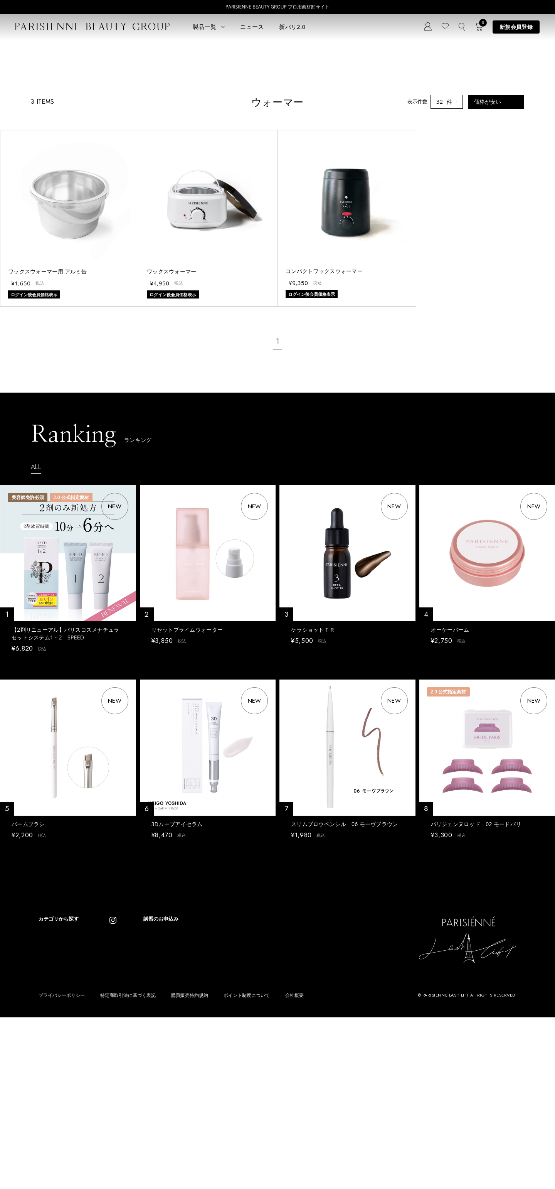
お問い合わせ (184, 1093)
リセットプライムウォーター (187, 750)
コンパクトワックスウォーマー (324, 391)
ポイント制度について (247, 1167)
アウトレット (113, 1120)
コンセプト (181, 1059)
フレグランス (54, 1132)
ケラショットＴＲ (313, 750)
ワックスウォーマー (172, 391)
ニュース (252, 26)
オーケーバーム (450, 750)
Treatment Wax (264, 1108)
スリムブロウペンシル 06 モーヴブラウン (344, 948)
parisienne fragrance (270, 1120)
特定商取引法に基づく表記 (128, 1167)
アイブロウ (51, 1108)
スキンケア (110, 1074)
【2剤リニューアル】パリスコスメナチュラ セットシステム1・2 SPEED (68, 753)
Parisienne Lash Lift (268, 1062)
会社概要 (294, 1167)
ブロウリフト (54, 1097)
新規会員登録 (516, 26)
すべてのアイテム (59, 1062)
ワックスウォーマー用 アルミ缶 (47, 391)
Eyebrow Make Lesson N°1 (277, 1085)
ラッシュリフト (56, 1074)
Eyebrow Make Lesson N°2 (277, 1097)
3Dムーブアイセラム (177, 948)
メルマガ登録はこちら (194, 1105)
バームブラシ (28, 948)
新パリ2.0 (292, 26)
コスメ (105, 1085)
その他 (105, 1108)
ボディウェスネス (118, 1097)
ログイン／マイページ (194, 1082)
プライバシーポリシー (62, 1167)
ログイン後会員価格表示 (38, 782)
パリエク (108, 1062)
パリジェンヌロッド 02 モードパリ (476, 948)
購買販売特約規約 (189, 1167)
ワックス (49, 1120)
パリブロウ (51, 1085)
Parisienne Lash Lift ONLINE (278, 1074)
